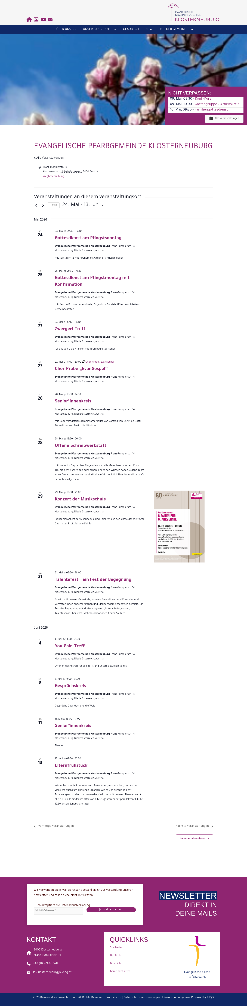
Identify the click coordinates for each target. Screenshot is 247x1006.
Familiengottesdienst (211, 110)
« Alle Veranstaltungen (49, 158)
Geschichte (116, 963)
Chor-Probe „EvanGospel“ (81, 369)
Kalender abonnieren (192, 838)
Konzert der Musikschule (80, 499)
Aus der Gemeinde (173, 29)
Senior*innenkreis (73, 401)
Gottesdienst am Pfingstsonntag (88, 238)
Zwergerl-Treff (70, 329)
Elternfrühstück (71, 766)
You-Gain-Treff (70, 646)
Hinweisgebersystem (176, 997)
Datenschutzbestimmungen (141, 997)
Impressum (113, 997)
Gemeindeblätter (120, 971)
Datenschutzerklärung (75, 905)
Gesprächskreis (70, 686)
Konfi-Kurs (203, 99)
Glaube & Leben (135, 29)
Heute (54, 205)
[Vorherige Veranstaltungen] (36, 205)
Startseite (116, 947)
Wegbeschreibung (53, 176)
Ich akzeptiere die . (62, 905)
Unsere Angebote (97, 29)
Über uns (63, 29)
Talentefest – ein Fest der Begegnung (93, 580)
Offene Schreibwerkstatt (80, 446)
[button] (74, 29)
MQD (210, 997)
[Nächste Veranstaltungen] (43, 205)
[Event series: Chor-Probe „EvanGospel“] (98, 362)
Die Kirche (116, 955)
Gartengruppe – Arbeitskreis (217, 104)
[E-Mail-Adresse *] (58, 911)
